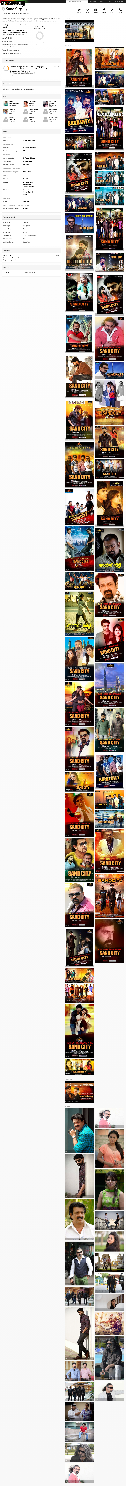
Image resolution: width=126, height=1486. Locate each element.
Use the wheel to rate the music (39, 44)
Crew (5, 131)
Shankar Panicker (29, 140)
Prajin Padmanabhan (12, 25)
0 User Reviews (9, 84)
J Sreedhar (27, 172)
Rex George (53, 110)
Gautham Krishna (52, 102)
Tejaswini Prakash (32, 102)
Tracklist (6, 250)
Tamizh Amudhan (29, 187)
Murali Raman (28, 161)
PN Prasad (26, 165)
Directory (93, 2)
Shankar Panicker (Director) (15, 30)
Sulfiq (25, 194)
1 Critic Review (8, 60)
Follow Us (110, 2)
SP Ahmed (26, 201)
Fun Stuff (7, 267)
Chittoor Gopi (28, 182)
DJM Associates (28, 151)
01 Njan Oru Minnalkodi (11, 256)
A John (25, 209)
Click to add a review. (25, 89)
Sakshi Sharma (12, 118)
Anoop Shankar (28, 190)
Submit (101, 2)
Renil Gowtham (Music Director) (13, 35)
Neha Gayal (27, 184)
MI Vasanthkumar (29, 148)
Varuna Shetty (31, 118)
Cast (5, 96)
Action (9, 41)
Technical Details (9, 217)
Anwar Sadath (28, 192)
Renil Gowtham (28, 179)
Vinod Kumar (53, 118)
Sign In (117, 2)
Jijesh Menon (34, 110)
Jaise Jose (12, 110)
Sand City (14, 8)
